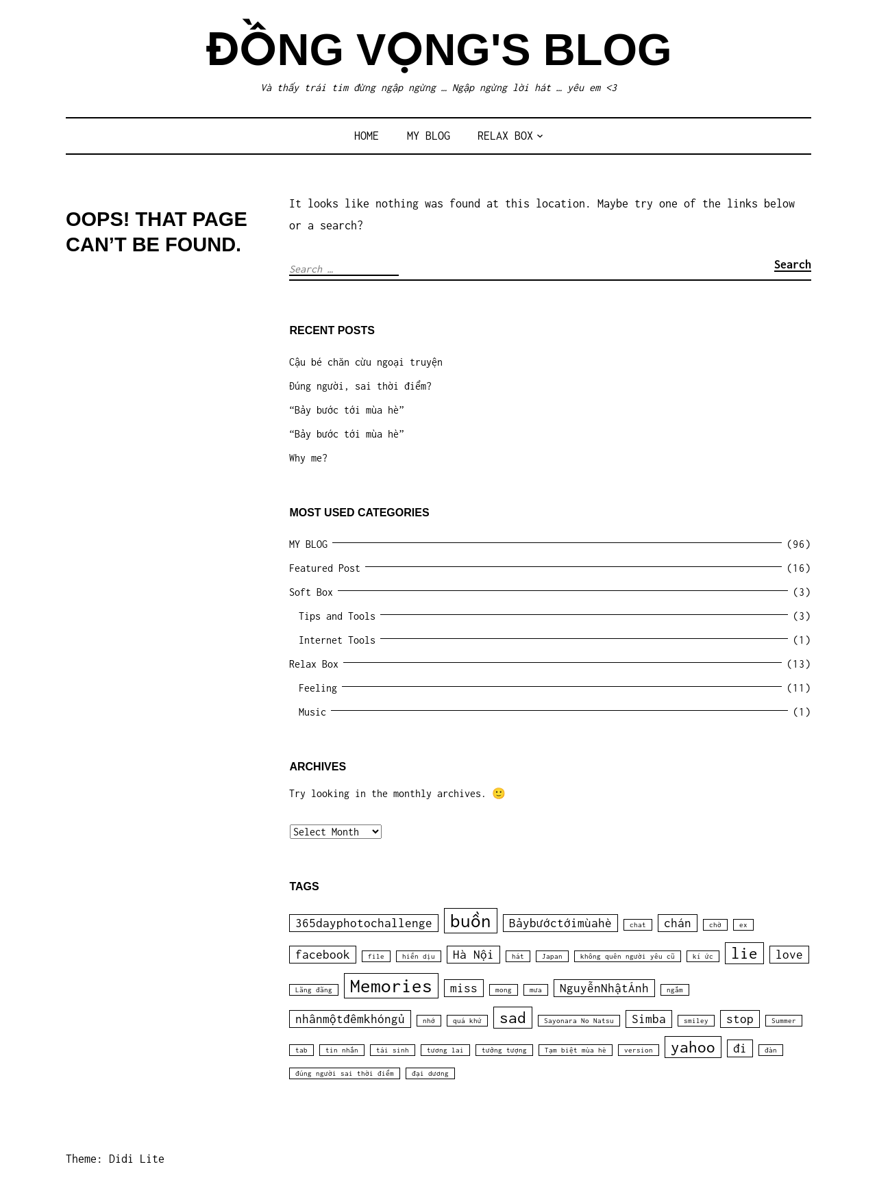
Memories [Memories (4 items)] (391, 985)
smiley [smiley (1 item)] (696, 1020)
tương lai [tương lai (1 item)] (445, 1050)
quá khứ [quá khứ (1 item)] (467, 1020)
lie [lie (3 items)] (744, 953)
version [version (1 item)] (638, 1050)
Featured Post (324, 568)
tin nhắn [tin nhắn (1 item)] (341, 1050)
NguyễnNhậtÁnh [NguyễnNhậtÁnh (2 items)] (604, 988)
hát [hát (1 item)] (518, 956)
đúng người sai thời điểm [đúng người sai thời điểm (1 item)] (344, 1073)
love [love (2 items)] (789, 954)
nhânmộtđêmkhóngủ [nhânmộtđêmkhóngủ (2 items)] (350, 1019)
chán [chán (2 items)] (677, 923)
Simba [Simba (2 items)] (649, 1019)
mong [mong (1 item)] (503, 990)
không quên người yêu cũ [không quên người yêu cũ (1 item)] (627, 956)
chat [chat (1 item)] (638, 925)
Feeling (318, 688)
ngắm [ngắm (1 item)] (675, 990)
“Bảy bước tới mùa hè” (346, 410)
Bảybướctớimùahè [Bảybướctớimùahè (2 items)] (560, 923)
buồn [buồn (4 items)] (470, 920)
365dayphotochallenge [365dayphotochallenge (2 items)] (363, 923)
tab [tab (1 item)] (301, 1050)
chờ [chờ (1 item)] (715, 925)
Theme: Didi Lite (115, 1158)
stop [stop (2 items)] (740, 1019)
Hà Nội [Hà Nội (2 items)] (473, 954)
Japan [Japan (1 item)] (552, 956)
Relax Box (505, 135)
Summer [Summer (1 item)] (783, 1020)
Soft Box (311, 592)
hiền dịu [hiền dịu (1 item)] (418, 956)
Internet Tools (337, 640)
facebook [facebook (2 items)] (322, 954)
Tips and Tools (337, 616)
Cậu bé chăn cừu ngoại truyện (366, 362)
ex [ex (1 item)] (743, 925)
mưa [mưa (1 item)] (536, 990)
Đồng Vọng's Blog (438, 50)
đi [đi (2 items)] (740, 1048)
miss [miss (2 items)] (464, 988)
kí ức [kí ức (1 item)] (703, 956)
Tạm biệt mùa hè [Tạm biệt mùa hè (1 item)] (575, 1050)
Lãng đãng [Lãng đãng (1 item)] (313, 990)
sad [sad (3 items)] (512, 1017)
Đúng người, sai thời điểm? (360, 386)
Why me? (308, 458)
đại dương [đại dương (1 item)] (430, 1073)
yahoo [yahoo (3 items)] (693, 1047)
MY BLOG (428, 135)
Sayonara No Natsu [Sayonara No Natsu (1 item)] (579, 1020)
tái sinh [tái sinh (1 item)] (392, 1050)
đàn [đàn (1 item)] (771, 1050)
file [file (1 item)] (376, 956)
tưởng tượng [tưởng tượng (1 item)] (504, 1050)
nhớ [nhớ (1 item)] (429, 1020)
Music (312, 712)
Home (366, 135)
